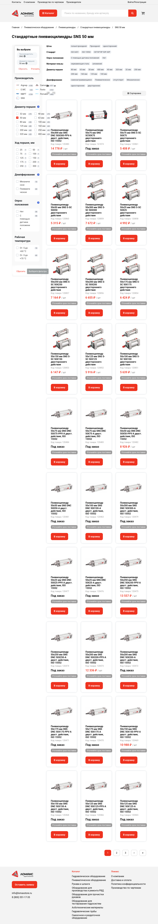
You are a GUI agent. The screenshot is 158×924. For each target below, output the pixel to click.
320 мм (119, 69)
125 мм (94, 74)
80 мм (73, 69)
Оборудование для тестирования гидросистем (86, 902)
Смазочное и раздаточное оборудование (86, 916)
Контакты (16, 2)
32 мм (128, 69)
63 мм (82, 69)
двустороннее (94, 86)
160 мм (84, 74)
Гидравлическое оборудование (88, 876)
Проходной (95, 46)
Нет (104, 58)
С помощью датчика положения (85, 58)
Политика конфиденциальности (128, 884)
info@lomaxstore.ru (22, 893)
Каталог (48, 13)
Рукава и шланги (81, 884)
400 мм (100, 69)
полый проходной (79, 46)
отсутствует (118, 80)
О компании (29, 2)
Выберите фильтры (38, 271)
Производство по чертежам (51, 2)
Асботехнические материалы (87, 907)
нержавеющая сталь (80, 64)
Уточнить (35, 69)
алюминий (97, 64)
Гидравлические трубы (84, 911)
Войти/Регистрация (137, 2)
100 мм (103, 74)
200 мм (74, 74)
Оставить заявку (24, 884)
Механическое (133, 80)
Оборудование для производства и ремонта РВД (88, 889)
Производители (73, 2)
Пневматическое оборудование (89, 880)
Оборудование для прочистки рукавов (88, 895)
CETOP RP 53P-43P (102, 52)
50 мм (91, 69)
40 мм (109, 69)
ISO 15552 (86, 52)
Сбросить (23, 69)
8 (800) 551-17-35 (21, 897)
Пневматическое (102, 80)
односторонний (110, 46)
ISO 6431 (75, 52)
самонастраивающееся (81, 80)
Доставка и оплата (121, 880)
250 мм (137, 69)
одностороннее (77, 86)
